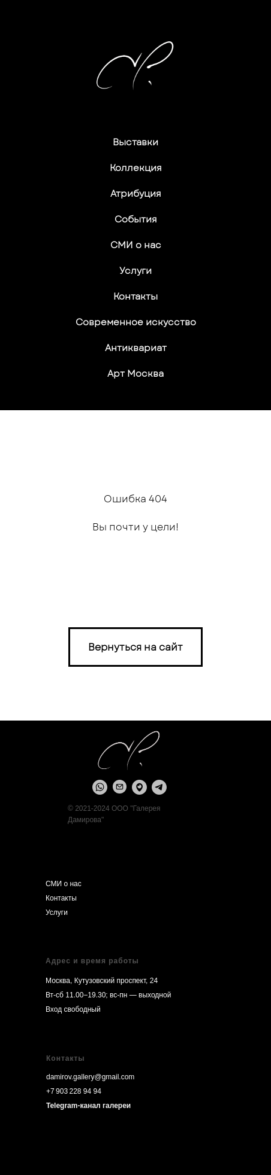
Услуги (135, 270)
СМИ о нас (135, 245)
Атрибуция (135, 193)
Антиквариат (136, 348)
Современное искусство (136, 322)
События (136, 219)
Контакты (135, 296)
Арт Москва (135, 373)
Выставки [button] (135, 142)
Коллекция (136, 168)
